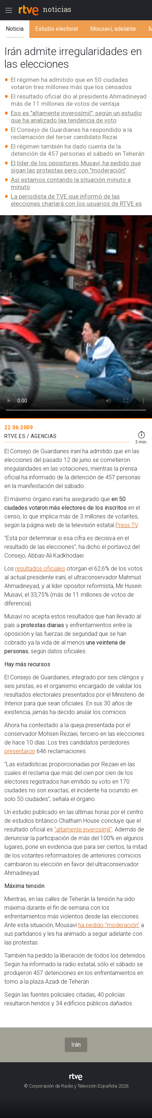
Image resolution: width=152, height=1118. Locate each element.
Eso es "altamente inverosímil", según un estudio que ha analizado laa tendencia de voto (76, 116)
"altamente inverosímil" (83, 829)
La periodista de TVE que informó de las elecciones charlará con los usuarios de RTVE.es (76, 200)
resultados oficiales (40, 568)
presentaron (19, 751)
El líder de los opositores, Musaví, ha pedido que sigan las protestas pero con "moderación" (76, 166)
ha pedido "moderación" (108, 925)
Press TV (126, 525)
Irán (76, 1044)
